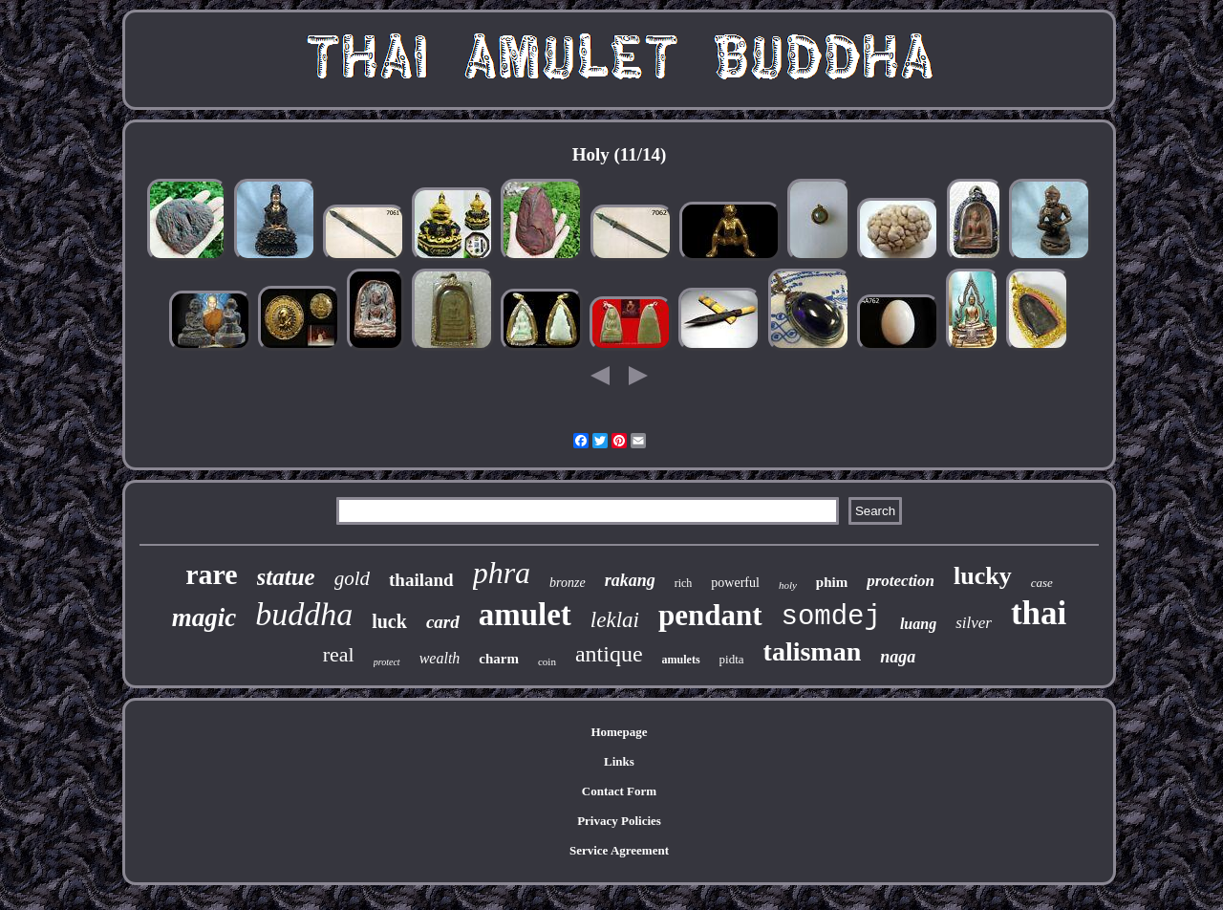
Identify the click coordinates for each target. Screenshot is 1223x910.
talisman (812, 651)
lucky (983, 576)
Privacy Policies (619, 820)
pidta (731, 659)
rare (211, 574)
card (443, 622)
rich (684, 583)
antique (609, 653)
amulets (681, 659)
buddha (304, 614)
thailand (421, 580)
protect (387, 662)
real (338, 654)
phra (501, 572)
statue (286, 577)
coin (547, 661)
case (1042, 582)
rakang (630, 580)
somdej (831, 617)
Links (619, 761)
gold (352, 578)
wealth (440, 658)
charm (499, 658)
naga (897, 656)
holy (788, 585)
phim (832, 582)
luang (918, 624)
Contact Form (619, 791)
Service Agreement (619, 850)
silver (973, 623)
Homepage (618, 732)
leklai (614, 620)
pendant (710, 615)
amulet (525, 614)
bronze (567, 582)
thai (1038, 613)
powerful (735, 582)
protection (900, 581)
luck (389, 621)
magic (204, 617)
